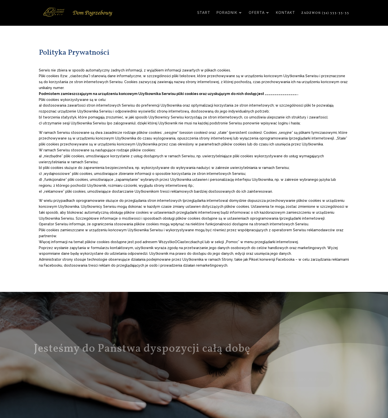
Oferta (257, 13)
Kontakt (285, 13)
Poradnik (227, 13)
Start (203, 13)
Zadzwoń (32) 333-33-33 (325, 13)
